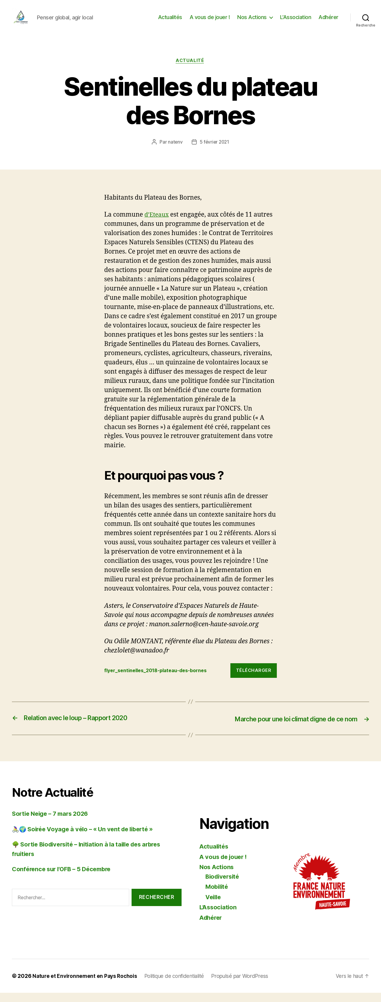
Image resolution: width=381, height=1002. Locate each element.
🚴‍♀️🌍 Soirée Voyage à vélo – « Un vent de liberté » (86, 838)
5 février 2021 (214, 152)
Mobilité (217, 896)
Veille (213, 906)
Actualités (170, 21)
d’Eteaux (157, 224)
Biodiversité (223, 885)
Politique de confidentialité (179, 985)
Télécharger (253, 680)
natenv (174, 152)
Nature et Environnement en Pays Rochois (86, 985)
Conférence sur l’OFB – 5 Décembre (64, 878)
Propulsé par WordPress (246, 985)
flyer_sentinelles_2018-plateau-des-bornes (160, 680)
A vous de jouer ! (210, 21)
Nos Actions (252, 21)
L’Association (295, 21)
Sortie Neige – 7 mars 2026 (52, 823)
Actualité (191, 70)
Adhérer (328, 21)
